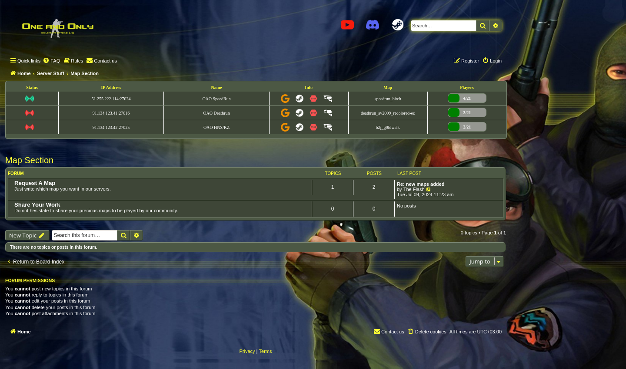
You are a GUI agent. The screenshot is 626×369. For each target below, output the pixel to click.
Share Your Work (37, 204)
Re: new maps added (420, 184)
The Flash (414, 189)
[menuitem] (51, 61)
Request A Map (34, 183)
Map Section (29, 160)
